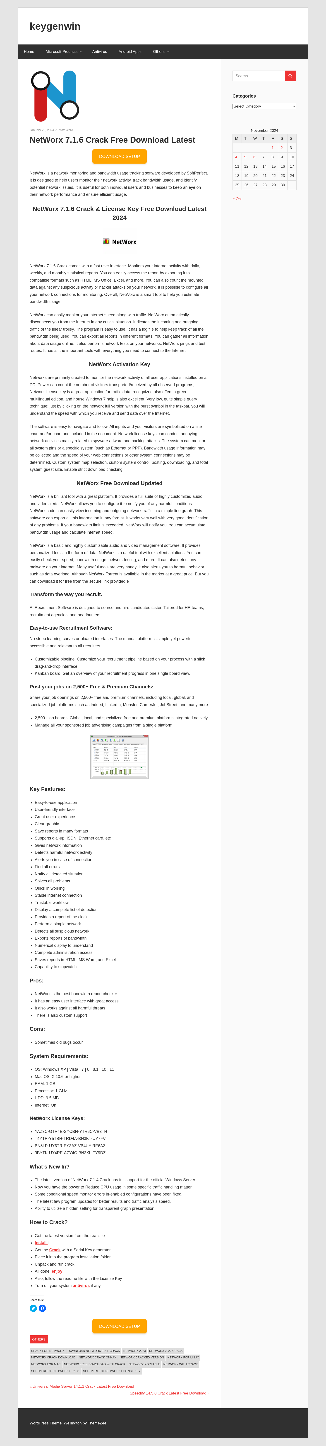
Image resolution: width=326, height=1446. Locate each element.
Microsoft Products (64, 51)
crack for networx (48, 1351)
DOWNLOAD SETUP (119, 156)
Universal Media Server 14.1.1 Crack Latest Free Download (83, 1386)
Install (41, 1242)
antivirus (81, 1285)
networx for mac (46, 1364)
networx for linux (183, 1357)
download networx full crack (94, 1351)
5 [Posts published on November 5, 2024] (245, 157)
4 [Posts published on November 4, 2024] (236, 157)
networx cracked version (142, 1357)
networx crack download (53, 1357)
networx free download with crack (94, 1364)
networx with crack (180, 1364)
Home (29, 51)
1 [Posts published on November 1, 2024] (272, 148)
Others (161, 51)
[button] (55, 96)
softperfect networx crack (55, 1371)
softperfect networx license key (112, 1371)
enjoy (57, 1271)
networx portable (144, 1364)
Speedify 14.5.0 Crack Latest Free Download (168, 1393)
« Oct (237, 199)
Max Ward (66, 130)
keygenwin (55, 26)
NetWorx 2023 (134, 1351)
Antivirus (99, 51)
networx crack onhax (97, 1357)
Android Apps (130, 51)
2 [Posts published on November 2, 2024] (282, 148)
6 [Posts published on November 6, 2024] (254, 157)
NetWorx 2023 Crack (166, 1351)
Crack (55, 1250)
